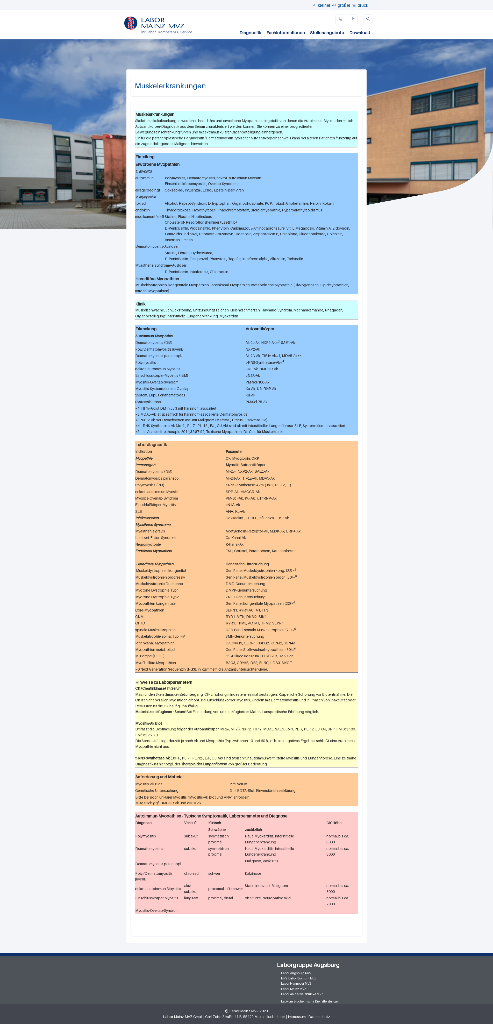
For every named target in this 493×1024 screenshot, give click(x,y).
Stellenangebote (327, 32)
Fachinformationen (285, 32)
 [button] (354, 5)
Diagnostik (250, 32)
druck (363, 5)
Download (359, 32)
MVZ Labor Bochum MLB (298, 978)
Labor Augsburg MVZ (296, 973)
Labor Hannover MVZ (296, 983)
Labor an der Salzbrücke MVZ (302, 994)
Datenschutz (319, 1016)
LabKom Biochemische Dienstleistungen (310, 1001)
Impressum (297, 1016)
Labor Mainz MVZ (293, 989)
